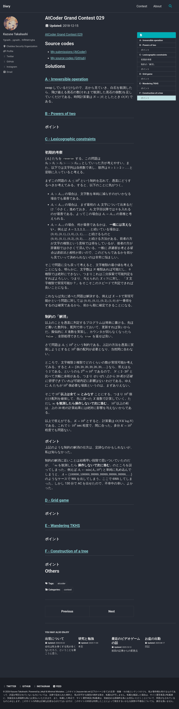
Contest (141, 6)
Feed (57, 686)
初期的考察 (146, 60)
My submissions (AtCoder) (69, 52)
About (157, 6)
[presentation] (98, 97)
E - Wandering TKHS (149, 84)
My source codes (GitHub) (68, 58)
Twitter (9, 686)
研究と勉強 (86, 642)
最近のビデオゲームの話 (126, 645)
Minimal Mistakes (56, 691)
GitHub (25, 686)
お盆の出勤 (153, 642)
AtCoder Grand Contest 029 (64, 34)
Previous (67, 615)
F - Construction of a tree (151, 94)
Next (111, 615)
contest (68, 593)
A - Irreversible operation (151, 40)
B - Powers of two (148, 45)
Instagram (42, 686)
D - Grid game (146, 74)
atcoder (61, 587)
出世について (54, 642)
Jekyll (43, 691)
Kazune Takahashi (15, 34)
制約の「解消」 (148, 64)
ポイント (145, 50)
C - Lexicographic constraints (153, 55)
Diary (6, 6)
